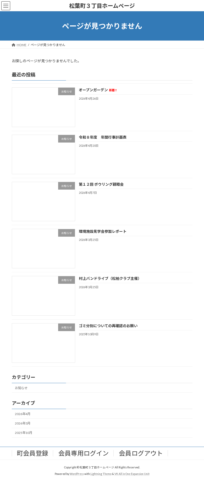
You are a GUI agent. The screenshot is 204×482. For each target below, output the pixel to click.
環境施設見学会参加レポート (102, 231)
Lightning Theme (101, 473)
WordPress (77, 473)
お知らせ (21, 388)
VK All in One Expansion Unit (132, 473)
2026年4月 (22, 414)
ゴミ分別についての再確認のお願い (108, 326)
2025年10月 (23, 433)
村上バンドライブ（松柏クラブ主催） (110, 278)
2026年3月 (22, 423)
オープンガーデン (98, 90)
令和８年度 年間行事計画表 (102, 137)
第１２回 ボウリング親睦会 (101, 184)
